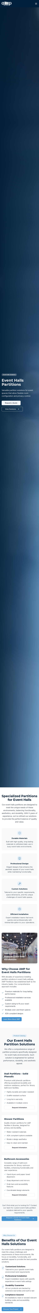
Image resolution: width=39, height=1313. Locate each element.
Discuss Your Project (12, 1309)
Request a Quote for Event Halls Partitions (20, 1219)
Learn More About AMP (11, 1019)
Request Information (19, 1107)
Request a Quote (11, 404)
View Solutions (12, 410)
